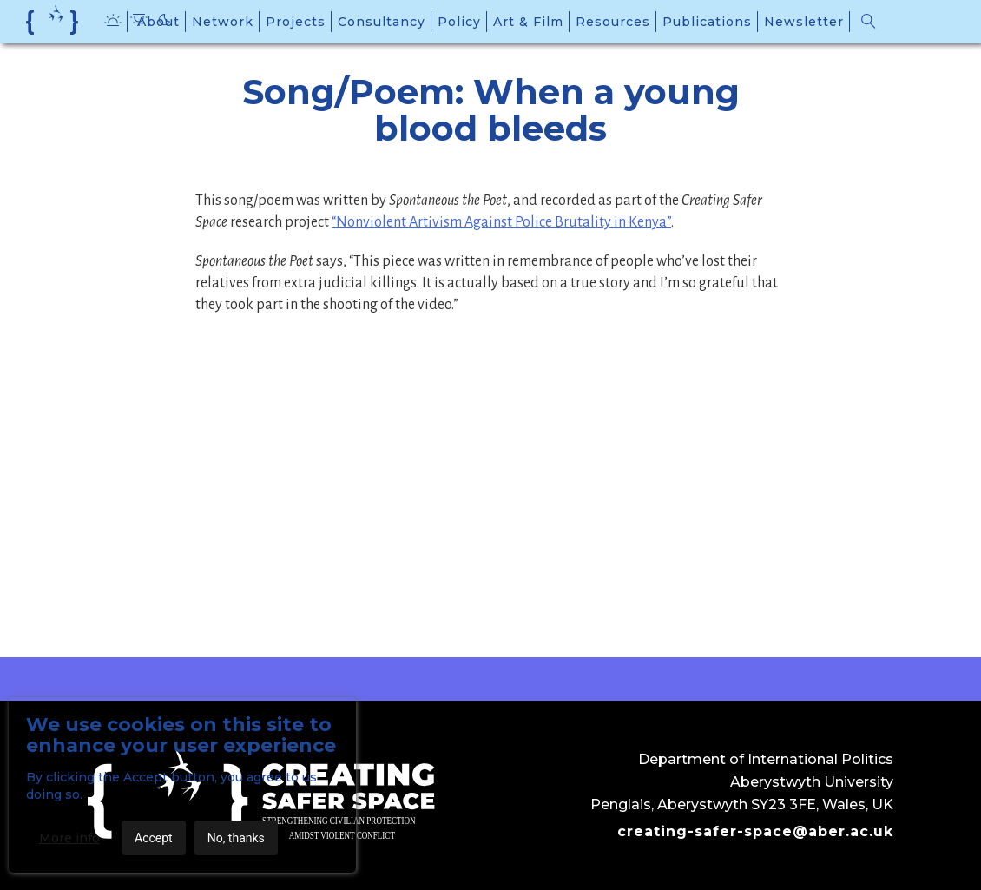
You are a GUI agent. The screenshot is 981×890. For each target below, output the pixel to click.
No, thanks (236, 838)
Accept (154, 838)
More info (69, 838)
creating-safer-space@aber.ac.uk (755, 831)
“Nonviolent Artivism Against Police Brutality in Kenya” (501, 222)
